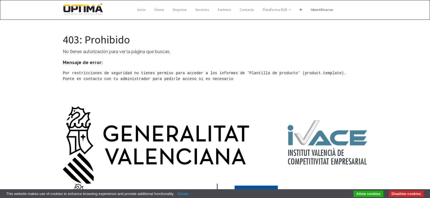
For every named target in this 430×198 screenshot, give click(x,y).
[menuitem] (141, 10)
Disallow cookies (406, 194)
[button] (300, 10)
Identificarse (322, 9)
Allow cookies (368, 194)
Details (183, 194)
